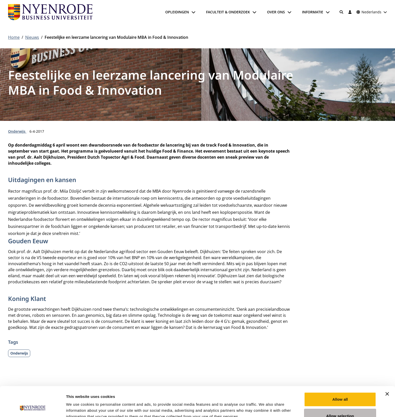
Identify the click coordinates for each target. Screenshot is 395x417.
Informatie (312, 12)
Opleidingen (177, 12)
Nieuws (32, 37)
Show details (264, 407)
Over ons (276, 12)
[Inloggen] (350, 12)
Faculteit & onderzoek (228, 12)
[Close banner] (387, 366)
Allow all (340, 371)
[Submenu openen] (193, 12)
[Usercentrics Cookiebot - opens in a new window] (33, 407)
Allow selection (340, 388)
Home (14, 37)
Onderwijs (17, 131)
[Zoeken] (341, 12)
